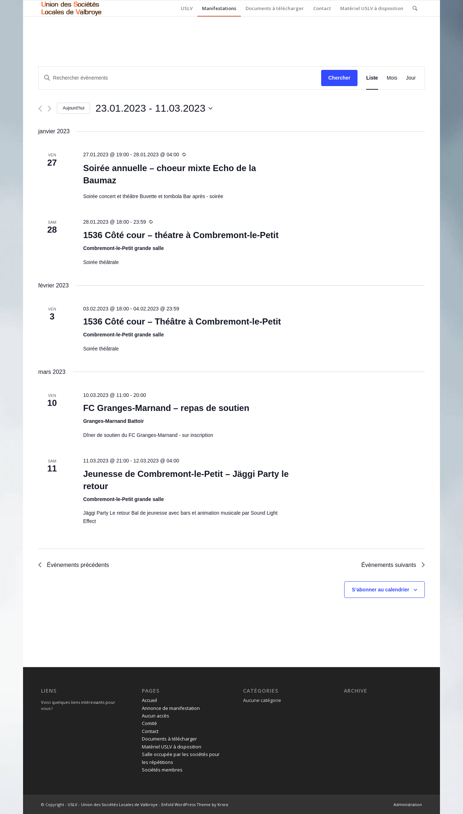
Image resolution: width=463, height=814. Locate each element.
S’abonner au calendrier (380, 589)
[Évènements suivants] (49, 108)
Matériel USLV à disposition (171, 746)
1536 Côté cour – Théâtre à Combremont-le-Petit (182, 321)
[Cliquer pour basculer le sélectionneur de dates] (153, 108)
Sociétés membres (162, 769)
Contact (150, 731)
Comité (149, 723)
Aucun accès (155, 715)
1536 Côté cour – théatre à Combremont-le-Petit (181, 235)
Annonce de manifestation (171, 708)
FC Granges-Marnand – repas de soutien (166, 408)
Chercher (339, 78)
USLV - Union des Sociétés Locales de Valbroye (113, 804)
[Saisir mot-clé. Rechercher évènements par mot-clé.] (180, 78)
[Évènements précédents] (40, 108)
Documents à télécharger (169, 738)
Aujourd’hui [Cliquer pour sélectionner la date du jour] (73, 108)
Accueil (149, 700)
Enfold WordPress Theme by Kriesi (194, 804)
